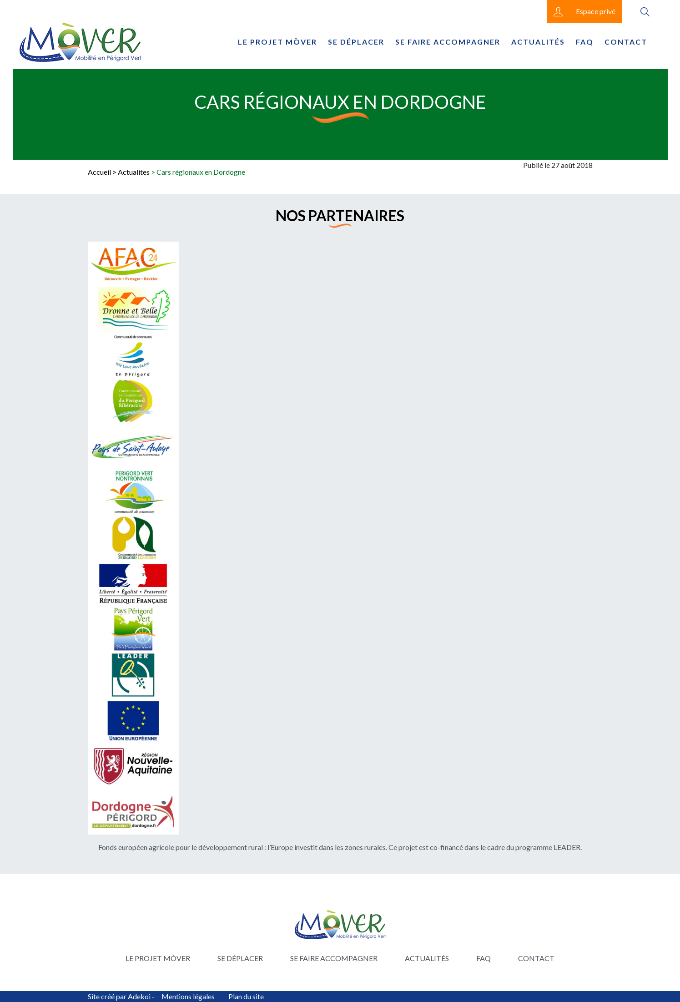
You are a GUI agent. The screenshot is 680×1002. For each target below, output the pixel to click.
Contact (625, 41)
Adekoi (139, 996)
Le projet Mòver (277, 41)
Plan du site (246, 996)
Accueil (99, 171)
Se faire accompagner (447, 41)
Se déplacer (356, 41)
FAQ (585, 41)
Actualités (538, 41)
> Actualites (131, 171)
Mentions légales (188, 996)
